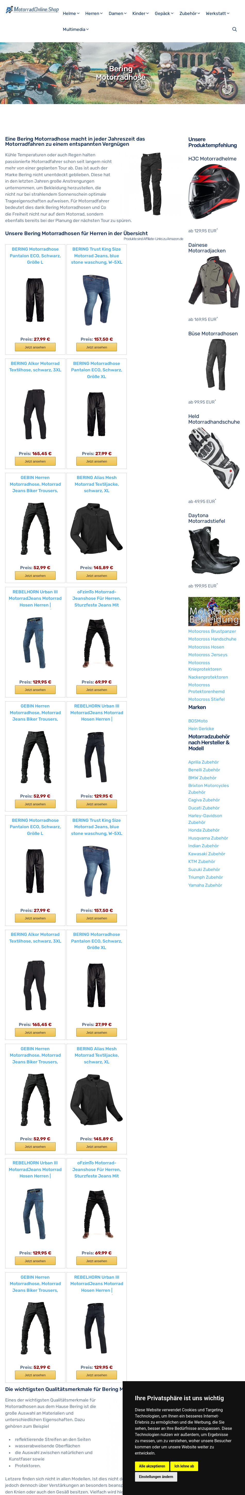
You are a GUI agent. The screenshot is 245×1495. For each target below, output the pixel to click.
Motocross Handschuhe (212, 639)
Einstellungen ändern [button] (156, 1477)
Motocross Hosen (206, 647)
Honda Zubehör (203, 830)
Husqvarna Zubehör (208, 838)
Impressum (53, 1487)
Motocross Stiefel (206, 699)
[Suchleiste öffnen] (235, 29)
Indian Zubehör (203, 845)
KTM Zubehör (201, 861)
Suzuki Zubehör (204, 869)
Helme (73, 13)
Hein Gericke (201, 728)
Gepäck (166, 13)
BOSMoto (198, 720)
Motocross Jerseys (207, 654)
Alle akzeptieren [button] (152, 1466)
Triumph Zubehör (205, 877)
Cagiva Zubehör (204, 799)
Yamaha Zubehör (205, 885)
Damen (120, 13)
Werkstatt (220, 13)
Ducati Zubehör (203, 807)
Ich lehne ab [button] (184, 1466)
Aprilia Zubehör (203, 762)
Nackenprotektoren (208, 677)
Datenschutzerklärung (86, 1487)
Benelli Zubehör (204, 769)
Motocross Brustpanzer (212, 631)
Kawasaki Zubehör (206, 853)
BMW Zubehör (202, 777)
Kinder (143, 13)
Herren (96, 13)
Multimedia (78, 29)
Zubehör (192, 13)
